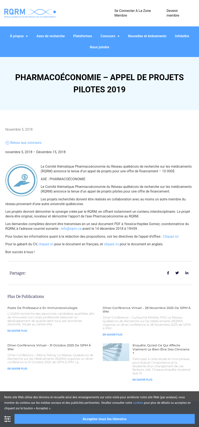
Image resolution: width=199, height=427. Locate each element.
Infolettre (182, 36)
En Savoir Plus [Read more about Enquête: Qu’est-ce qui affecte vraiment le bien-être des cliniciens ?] (142, 379)
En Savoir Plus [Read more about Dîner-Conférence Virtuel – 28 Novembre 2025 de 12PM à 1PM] (113, 334)
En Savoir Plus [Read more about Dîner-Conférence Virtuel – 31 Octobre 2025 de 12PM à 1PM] (17, 368)
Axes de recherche (50, 36)
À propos (19, 36)
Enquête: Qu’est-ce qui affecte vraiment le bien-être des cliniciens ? (161, 349)
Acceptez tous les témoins (105, 419)
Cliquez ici (171, 236)
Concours (110, 36)
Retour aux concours (23, 143)
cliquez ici (45, 244)
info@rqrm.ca (71, 229)
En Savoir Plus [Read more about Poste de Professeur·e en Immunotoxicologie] (17, 330)
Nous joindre (99, 47)
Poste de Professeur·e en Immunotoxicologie (42, 308)
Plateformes (82, 36)
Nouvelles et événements (147, 36)
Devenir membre (173, 13)
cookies (138, 402)
